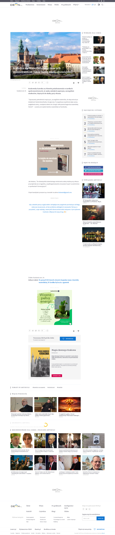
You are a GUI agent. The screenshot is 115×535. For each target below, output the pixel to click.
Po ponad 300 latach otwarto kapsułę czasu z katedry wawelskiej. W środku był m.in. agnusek (59, 281)
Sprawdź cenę (57, 375)
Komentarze (41, 5)
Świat (28, 506)
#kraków (59, 387)
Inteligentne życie (68, 507)
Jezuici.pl (13, 529)
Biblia (11, 1)
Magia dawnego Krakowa (64, 350)
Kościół (15, 76)
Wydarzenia (30, 5)
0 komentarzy (91, 137)
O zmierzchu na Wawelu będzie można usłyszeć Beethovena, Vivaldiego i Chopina (92, 245)
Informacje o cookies (51, 533)
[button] (99, 4)
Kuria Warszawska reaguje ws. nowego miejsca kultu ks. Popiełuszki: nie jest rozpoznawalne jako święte (93, 451)
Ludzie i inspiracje (71, 519)
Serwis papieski (30, 517)
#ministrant (51, 387)
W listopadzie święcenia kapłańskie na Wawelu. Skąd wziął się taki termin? (92, 201)
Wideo (56, 5)
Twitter (101, 1)
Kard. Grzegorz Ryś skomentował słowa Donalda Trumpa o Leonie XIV (86, 80)
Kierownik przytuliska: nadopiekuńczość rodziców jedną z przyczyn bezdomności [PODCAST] (86, 71)
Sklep (44, 1)
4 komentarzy (91, 131)
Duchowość (42, 517)
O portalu (12, 533)
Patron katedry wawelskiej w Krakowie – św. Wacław (92, 222)
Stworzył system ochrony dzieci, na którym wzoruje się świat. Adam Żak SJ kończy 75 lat (21, 415)
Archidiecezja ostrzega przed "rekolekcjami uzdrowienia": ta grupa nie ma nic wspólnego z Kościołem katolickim (21, 474)
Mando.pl (38, 529)
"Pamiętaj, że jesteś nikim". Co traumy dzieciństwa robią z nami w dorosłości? (87, 50)
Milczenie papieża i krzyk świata (94, 147)
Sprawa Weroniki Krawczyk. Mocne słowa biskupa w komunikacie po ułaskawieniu (86, 59)
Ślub (27, 521)
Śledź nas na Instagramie (93, 174)
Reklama (43, 533)
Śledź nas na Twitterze (93, 170)
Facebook (83, 509)
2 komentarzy (91, 118)
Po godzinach (66, 5)
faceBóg (39, 1)
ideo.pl (103, 533)
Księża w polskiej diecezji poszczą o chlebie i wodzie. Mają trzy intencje (95, 154)
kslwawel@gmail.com (65, 192)
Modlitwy (56, 521)
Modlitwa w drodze (25, 1)
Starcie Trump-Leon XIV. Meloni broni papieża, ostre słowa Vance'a (44, 472)
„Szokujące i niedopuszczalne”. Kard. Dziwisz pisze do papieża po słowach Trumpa (68, 473)
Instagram (103, 1)
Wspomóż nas (68, 338)
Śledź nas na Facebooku (93, 167)
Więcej (75, 5)
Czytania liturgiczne (58, 517)
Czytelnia (42, 511)
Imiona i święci (43, 521)
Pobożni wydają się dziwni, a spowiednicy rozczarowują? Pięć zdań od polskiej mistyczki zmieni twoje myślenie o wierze (87, 42)
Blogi (33, 1)
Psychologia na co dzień (59, 519)
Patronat (58, 533)
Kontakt (32, 533)
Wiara (50, 5)
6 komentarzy (91, 124)
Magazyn (17, 1)
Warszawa (87, 4)
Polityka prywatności (25, 533)
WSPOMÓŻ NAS (99, 529)
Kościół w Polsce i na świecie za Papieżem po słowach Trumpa (91, 472)
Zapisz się (100, 518)
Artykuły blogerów (30, 519)
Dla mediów (38, 533)
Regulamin (18, 533)
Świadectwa (43, 519)
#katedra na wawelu (39, 387)
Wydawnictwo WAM (25, 529)
